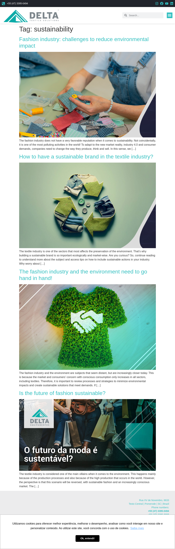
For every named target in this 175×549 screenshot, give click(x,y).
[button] (169, 15)
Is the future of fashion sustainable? (62, 393)
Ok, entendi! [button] (87, 538)
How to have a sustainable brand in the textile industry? (86, 157)
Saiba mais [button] (137, 528)
